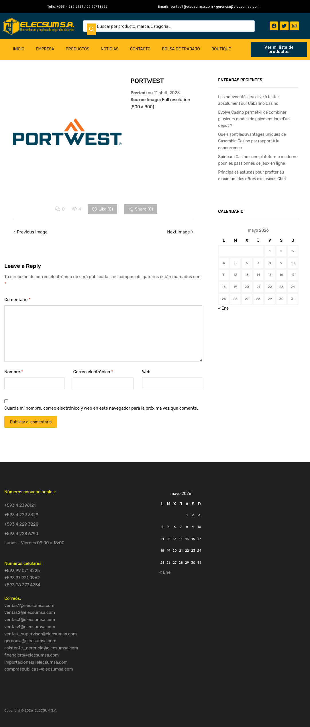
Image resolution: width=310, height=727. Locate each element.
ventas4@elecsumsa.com (29, 626)
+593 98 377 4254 (22, 585)
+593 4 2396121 (20, 505)
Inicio (18, 49)
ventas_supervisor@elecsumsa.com (40, 633)
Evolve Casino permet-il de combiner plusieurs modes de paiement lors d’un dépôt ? (254, 119)
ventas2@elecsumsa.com (29, 612)
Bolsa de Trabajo (181, 49)
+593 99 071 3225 (22, 570)
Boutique (221, 49)
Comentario (17, 299)
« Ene (223, 308)
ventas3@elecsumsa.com (29, 619)
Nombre (13, 371)
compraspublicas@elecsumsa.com (38, 669)
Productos (77, 49)
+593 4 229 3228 (21, 524)
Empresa (45, 49)
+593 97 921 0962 (22, 577)
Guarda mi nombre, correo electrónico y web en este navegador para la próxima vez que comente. (101, 408)
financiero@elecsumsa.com (31, 655)
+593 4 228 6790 (21, 533)
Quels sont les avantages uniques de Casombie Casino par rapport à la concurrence (252, 141)
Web (146, 371)
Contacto (140, 49)
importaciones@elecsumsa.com (36, 662)
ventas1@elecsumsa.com (29, 605)
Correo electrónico (93, 371)
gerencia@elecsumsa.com (30, 640)
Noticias (110, 49)
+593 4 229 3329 (21, 514)
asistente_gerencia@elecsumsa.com (41, 648)
